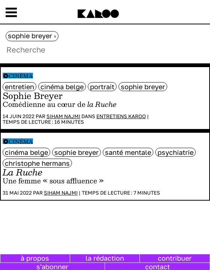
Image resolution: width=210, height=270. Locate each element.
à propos (35, 258)
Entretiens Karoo (121, 116)
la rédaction (105, 258)
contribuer (175, 258)
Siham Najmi (63, 116)
